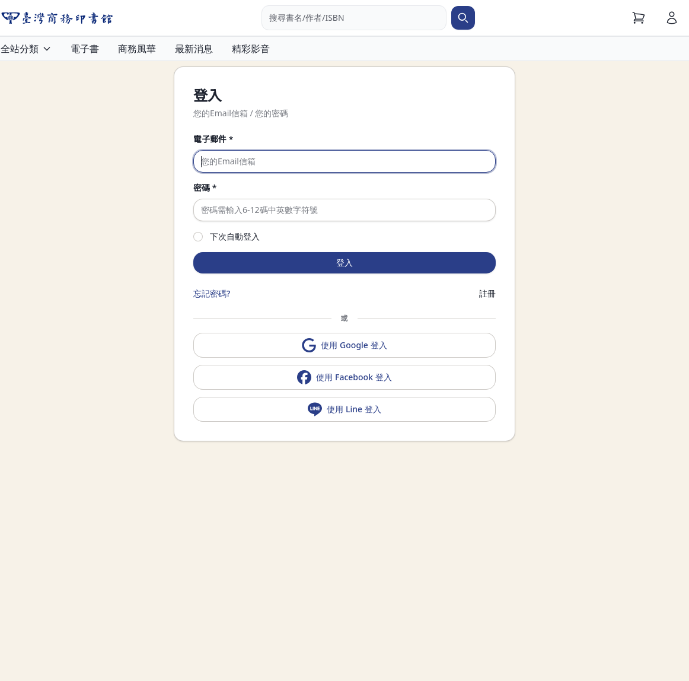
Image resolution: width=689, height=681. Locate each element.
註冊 (487, 293)
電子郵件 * (213, 139)
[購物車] (638, 18)
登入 (344, 262)
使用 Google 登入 (344, 345)
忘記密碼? (211, 293)
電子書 (85, 48)
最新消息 (194, 48)
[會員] (671, 18)
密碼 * (204, 187)
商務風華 (137, 48)
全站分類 (26, 48)
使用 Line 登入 (344, 409)
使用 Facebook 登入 (344, 377)
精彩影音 (251, 48)
